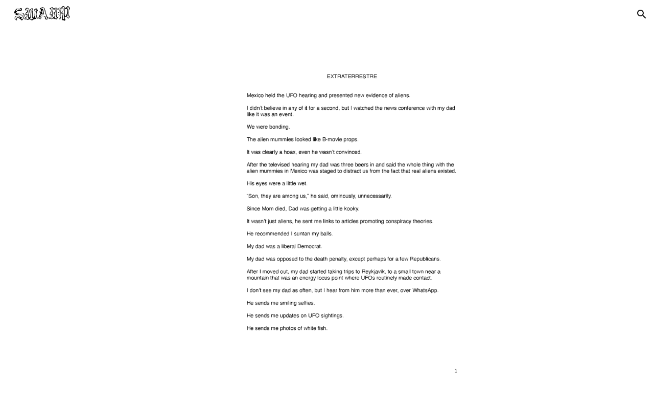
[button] (641, 14)
